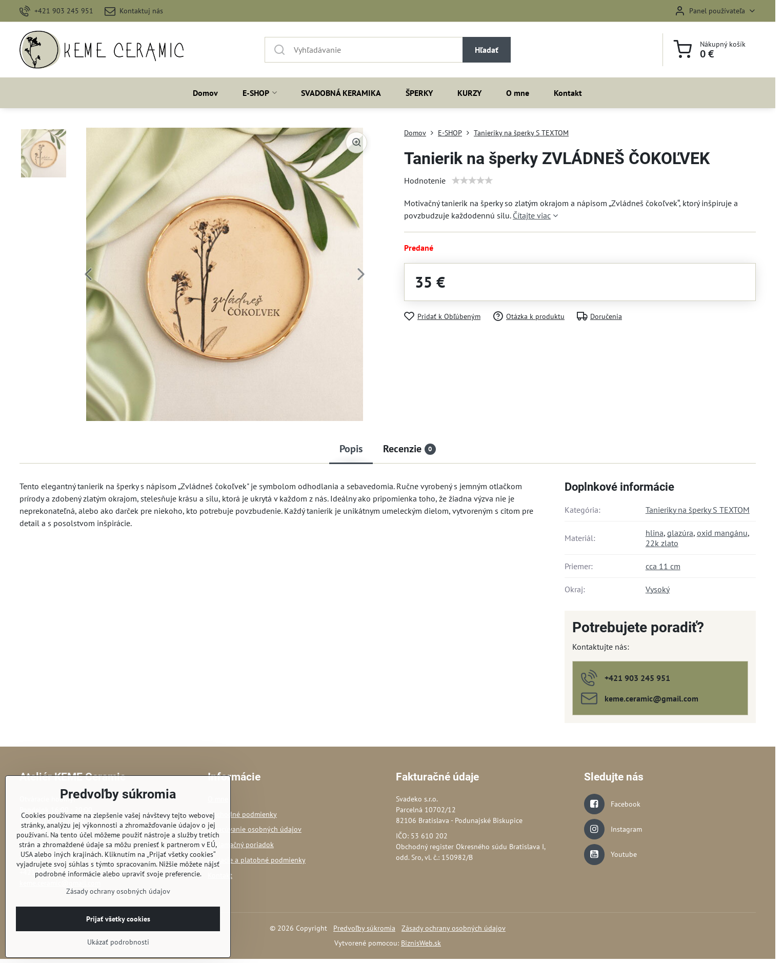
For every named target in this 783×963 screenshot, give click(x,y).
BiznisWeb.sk (421, 943)
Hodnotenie (425, 180)
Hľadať (486, 50)
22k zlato (662, 543)
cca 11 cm (663, 566)
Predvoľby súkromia (364, 928)
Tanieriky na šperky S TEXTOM (698, 510)
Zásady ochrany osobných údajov (453, 928)
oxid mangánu (722, 533)
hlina (655, 533)
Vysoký (658, 589)
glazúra (680, 533)
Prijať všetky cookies (118, 945)
